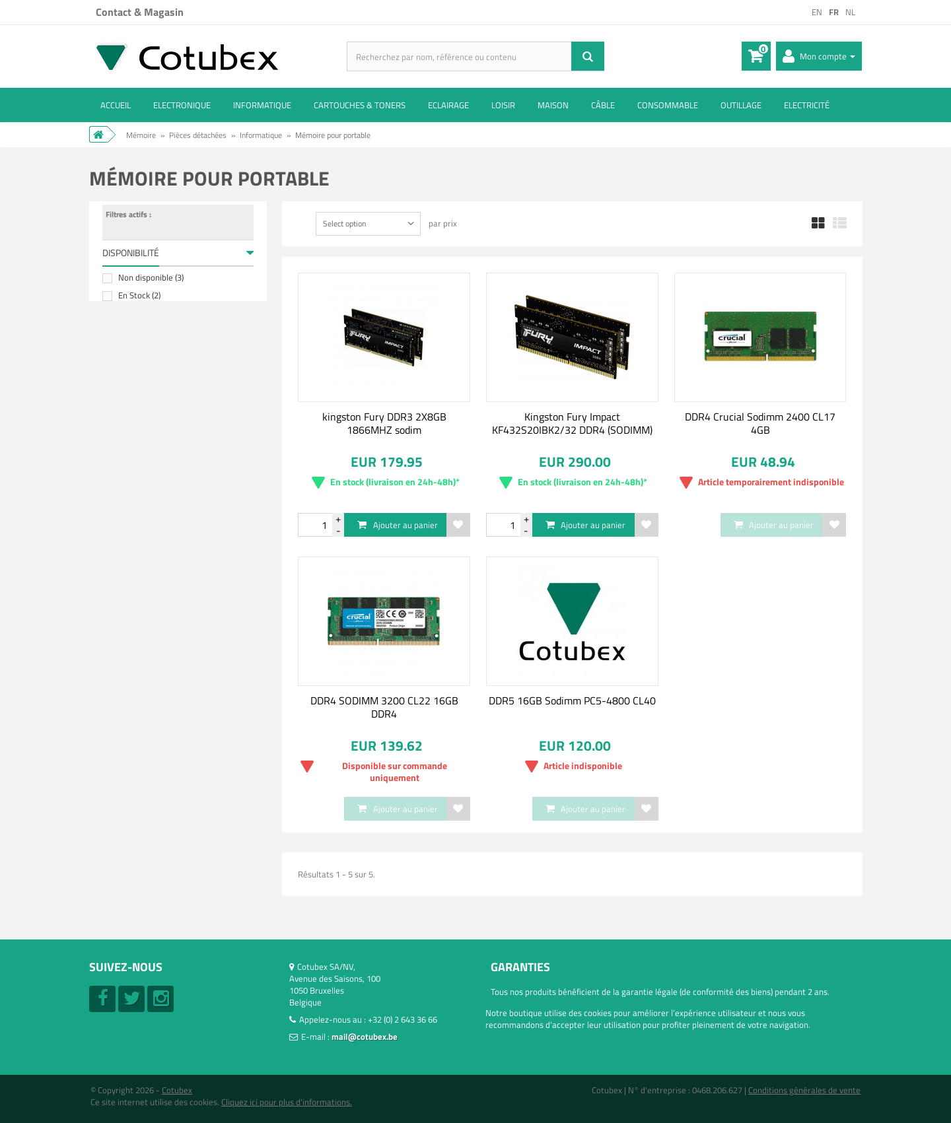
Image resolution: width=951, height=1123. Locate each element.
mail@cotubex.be (365, 1036)
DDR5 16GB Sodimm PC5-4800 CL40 (572, 700)
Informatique (262, 105)
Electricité (806, 105)
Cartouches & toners (359, 105)
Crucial (136, 362)
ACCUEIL (115, 105)
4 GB (132, 544)
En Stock (139, 305)
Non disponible (151, 287)
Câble (603, 105)
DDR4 (133, 619)
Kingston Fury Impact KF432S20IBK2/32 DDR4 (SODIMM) (572, 423)
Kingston (139, 380)
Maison (553, 105)
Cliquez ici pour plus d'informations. (286, 1101)
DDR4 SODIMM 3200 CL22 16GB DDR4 (384, 707)
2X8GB (135, 526)
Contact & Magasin (140, 12)
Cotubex (177, 1090)
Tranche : (119, 454)
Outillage (741, 105)
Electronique (182, 105)
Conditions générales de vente (804, 1090)
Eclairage (448, 105)
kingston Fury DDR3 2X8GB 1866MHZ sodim (384, 423)
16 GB (134, 562)
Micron (136, 398)
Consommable (667, 105)
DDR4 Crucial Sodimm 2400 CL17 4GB (760, 423)
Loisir (503, 105)
